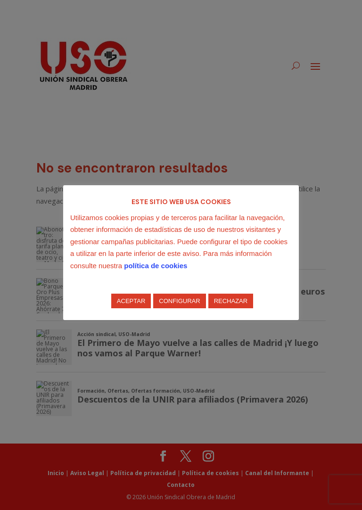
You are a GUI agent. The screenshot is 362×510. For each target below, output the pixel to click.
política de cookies (155, 266)
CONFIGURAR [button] (179, 300)
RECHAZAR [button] (231, 300)
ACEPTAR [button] (131, 300)
